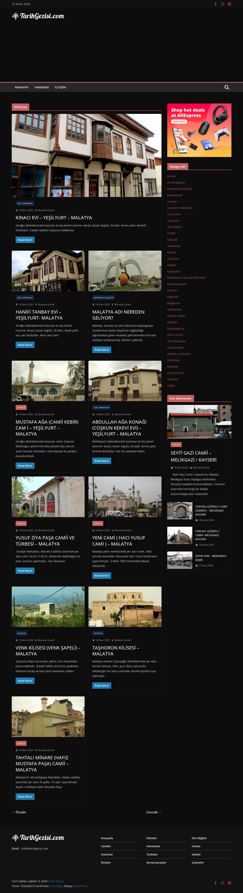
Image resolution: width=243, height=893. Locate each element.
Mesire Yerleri (176, 316)
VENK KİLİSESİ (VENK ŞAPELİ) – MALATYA (48, 650)
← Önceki (19, 812)
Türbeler (172, 379)
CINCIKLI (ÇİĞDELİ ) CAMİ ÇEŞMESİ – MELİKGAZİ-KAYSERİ (211, 510)
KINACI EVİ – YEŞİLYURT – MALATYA (54, 217)
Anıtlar (171, 176)
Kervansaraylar (177, 284)
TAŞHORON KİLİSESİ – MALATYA (115, 650)
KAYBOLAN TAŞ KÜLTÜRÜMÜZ (186, 278)
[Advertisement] (121, 53)
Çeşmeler (173, 220)
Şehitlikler (173, 360)
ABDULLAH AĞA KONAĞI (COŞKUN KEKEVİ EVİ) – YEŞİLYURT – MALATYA (119, 428)
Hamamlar (174, 246)
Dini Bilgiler (174, 227)
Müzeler (172, 322)
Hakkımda (41, 87)
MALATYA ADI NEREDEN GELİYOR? (118, 315)
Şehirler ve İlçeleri (104, 297)
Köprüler (173, 297)
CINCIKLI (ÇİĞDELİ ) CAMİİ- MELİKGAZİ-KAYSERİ (207, 535)
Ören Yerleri (175, 335)
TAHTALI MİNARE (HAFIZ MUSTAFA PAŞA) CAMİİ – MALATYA (42, 763)
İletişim (60, 87)
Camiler (21, 407)
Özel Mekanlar (25, 203)
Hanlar (171, 252)
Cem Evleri (174, 214)
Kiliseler (21, 633)
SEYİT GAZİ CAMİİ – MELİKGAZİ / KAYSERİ (194, 456)
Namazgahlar (176, 328)
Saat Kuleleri (175, 347)
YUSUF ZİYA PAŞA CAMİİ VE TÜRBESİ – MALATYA (45, 540)
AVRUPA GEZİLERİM (179, 189)
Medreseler (174, 309)
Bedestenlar (175, 195)
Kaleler (171, 265)
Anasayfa (21, 87)
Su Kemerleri (175, 373)
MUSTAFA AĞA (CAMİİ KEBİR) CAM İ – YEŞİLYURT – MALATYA (47, 428)
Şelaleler (172, 366)
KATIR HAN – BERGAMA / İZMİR (211, 558)
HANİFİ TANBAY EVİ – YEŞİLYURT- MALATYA (39, 315)
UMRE (171, 385)
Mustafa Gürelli (46, 210)
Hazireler (173, 258)
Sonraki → (153, 812)
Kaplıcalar (173, 271)
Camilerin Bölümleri (180, 208)
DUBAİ (171, 233)
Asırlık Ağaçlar (176, 182)
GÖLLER (172, 239)
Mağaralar (174, 303)
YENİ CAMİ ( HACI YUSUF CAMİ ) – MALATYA (118, 540)
